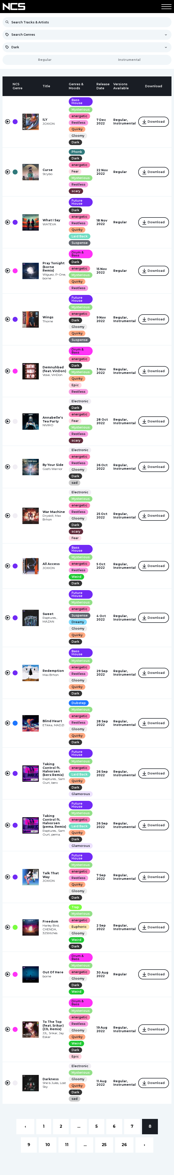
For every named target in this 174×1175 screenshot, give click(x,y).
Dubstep (79, 703)
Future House (77, 202)
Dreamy (78, 622)
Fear (75, 171)
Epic (75, 385)
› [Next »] (144, 1144)
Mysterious (81, 109)
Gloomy (78, 136)
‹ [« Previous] (25, 1126)
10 (47, 1144)
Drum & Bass (78, 253)
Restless (78, 122)
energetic (79, 116)
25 (104, 1144)
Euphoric (79, 927)
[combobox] (87, 35)
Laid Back (80, 236)
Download (154, 121)
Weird (76, 577)
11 (66, 1144)
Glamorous (81, 794)
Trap (75, 907)
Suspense (80, 243)
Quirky (77, 129)
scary (76, 191)
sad (75, 483)
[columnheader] (8, 86)
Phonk (77, 152)
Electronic (80, 401)
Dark (75, 142)
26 (124, 1144)
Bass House (77, 101)
